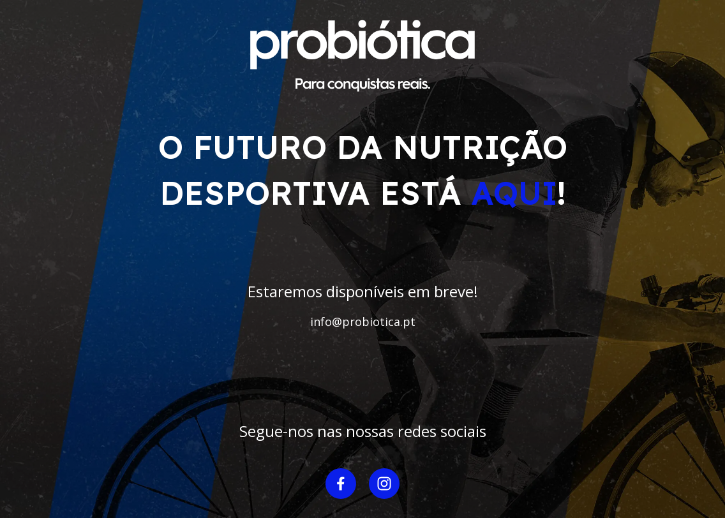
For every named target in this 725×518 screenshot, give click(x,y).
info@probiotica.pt (362, 321)
